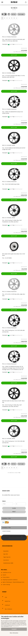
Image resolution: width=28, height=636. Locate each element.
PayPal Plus (7, 601)
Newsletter (6, 551)
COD (6, 597)
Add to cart (14, 55)
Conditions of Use (7, 572)
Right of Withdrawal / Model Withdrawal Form (13, 582)
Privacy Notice (15, 626)
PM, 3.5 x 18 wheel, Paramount (9, 37)
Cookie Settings (6, 584)
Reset (14, 511)
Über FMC (5, 554)
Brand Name (6, 491)
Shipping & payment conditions (10, 579)
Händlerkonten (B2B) (8, 563)
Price (4, 501)
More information (14, 633)
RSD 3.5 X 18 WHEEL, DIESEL (8, 73)
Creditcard (7, 605)
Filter (14, 508)
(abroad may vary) (18, 44)
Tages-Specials (6, 557)
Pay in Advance (8, 609)
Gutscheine (6, 560)
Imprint (4, 575)
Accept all (14, 629)
